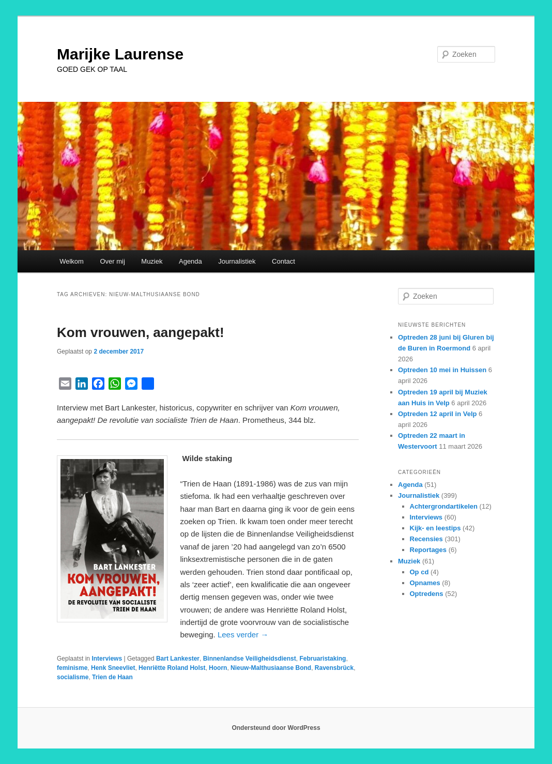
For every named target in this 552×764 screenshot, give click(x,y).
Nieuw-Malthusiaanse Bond (271, 667)
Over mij (112, 261)
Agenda (190, 261)
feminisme (72, 667)
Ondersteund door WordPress (276, 727)
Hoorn (218, 667)
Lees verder (243, 634)
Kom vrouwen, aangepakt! (140, 332)
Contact (283, 261)
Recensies (426, 539)
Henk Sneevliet (113, 667)
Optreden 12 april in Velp (437, 414)
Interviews (106, 658)
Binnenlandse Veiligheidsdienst (249, 658)
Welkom (71, 261)
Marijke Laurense (120, 54)
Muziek (151, 261)
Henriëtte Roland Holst (172, 667)
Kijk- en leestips (435, 528)
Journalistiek (236, 261)
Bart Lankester (178, 658)
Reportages (428, 550)
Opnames (425, 583)
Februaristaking (322, 658)
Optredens (426, 594)
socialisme (72, 677)
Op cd (419, 572)
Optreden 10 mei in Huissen (442, 370)
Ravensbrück (334, 667)
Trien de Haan (112, 677)
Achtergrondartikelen (444, 506)
